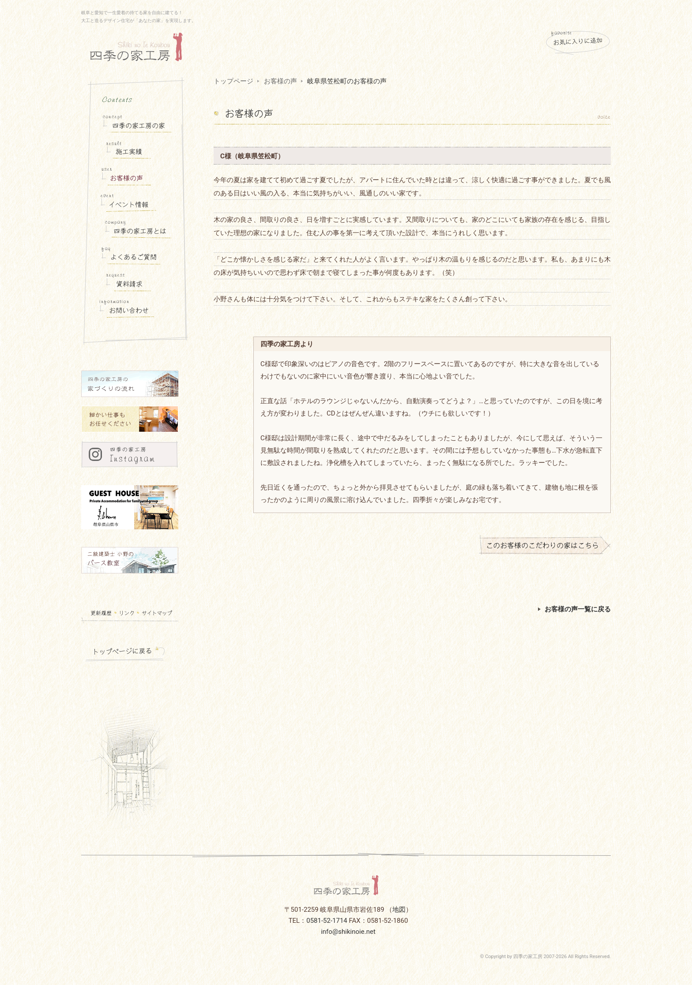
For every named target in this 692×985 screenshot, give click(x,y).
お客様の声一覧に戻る (574, 609)
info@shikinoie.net (348, 932)
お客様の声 (280, 81)
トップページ (233, 81)
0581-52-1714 (326, 921)
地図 (399, 910)
